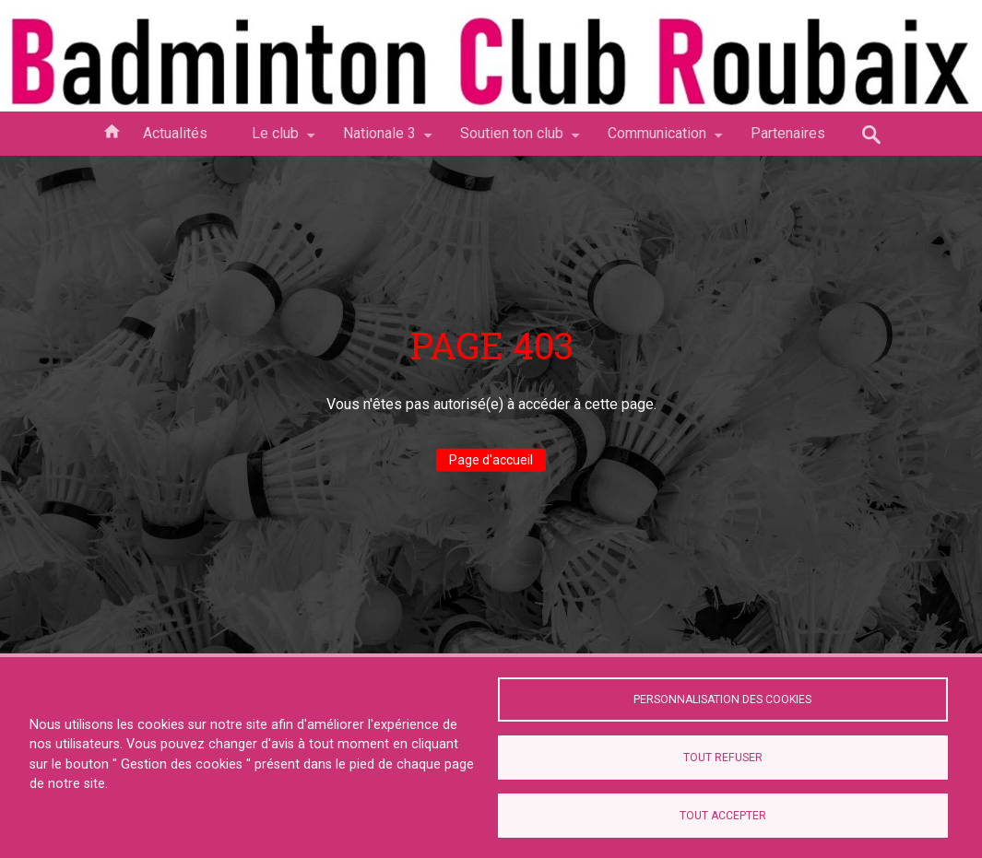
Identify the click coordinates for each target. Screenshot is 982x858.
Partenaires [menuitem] (788, 133)
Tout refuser (723, 757)
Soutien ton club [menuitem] (512, 140)
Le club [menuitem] (275, 140)
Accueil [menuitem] (111, 130)
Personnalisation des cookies (722, 698)
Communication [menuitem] (657, 140)
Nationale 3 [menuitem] (379, 140)
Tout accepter (723, 815)
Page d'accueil (491, 460)
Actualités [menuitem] (175, 133)
